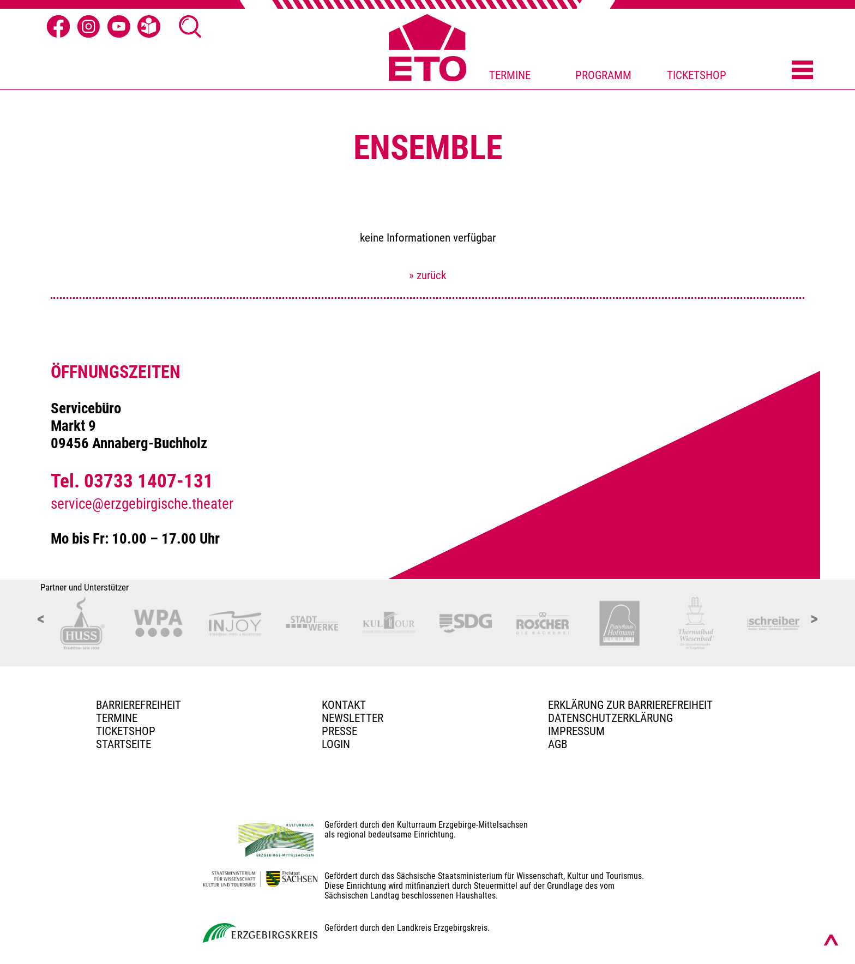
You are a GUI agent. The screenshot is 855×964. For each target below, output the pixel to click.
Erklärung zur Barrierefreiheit (630, 705)
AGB (557, 744)
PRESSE (339, 731)
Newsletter (352, 718)
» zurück (427, 275)
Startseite (123, 744)
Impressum (576, 731)
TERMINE (510, 75)
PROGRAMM (603, 75)
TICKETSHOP (696, 75)
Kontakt (344, 705)
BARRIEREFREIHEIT (138, 705)
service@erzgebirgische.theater (142, 504)
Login (336, 744)
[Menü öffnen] (802, 71)
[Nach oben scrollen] (831, 940)
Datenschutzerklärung (610, 718)
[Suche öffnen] (190, 26)
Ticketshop (125, 731)
